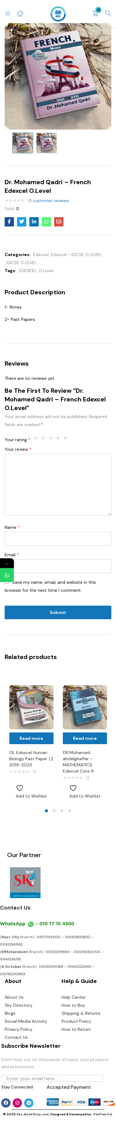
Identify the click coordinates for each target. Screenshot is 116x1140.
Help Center (74, 997)
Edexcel (41, 254)
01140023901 (79, 966)
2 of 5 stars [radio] (44, 439)
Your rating (17, 439)
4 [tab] (69, 810)
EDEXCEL (28, 270)
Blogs (10, 1013)
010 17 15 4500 (56, 924)
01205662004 (87, 951)
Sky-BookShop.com (32, 1114)
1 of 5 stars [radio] (37, 439)
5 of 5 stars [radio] (67, 439)
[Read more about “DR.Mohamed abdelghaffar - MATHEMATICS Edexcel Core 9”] (85, 738)
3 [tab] (61, 810)
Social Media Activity (26, 1021)
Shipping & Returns (81, 1013)
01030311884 (57, 951)
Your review (18, 449)
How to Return (76, 1029)
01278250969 (12, 974)
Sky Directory (18, 1005)
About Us (14, 997)
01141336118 (10, 959)
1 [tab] (46, 810)
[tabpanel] (31, 737)
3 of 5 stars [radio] (52, 439)
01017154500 (49, 937)
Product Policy (76, 1021)
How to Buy (73, 1005)
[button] (95, 13)
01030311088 (51, 966)
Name (12, 527)
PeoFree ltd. (103, 1114)
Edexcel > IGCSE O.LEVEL (76, 254)
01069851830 (77, 937)
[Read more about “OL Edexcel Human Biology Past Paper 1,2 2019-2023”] (31, 738)
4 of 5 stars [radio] (59, 439)
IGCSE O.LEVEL (21, 262)
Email (12, 555)
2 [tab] (54, 810)
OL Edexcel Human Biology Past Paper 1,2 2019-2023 (31, 759)
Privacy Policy (18, 1029)
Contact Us (15, 907)
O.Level (46, 270)
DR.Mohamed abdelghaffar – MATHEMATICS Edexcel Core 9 (78, 762)
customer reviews (48, 200)
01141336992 (11, 944)
